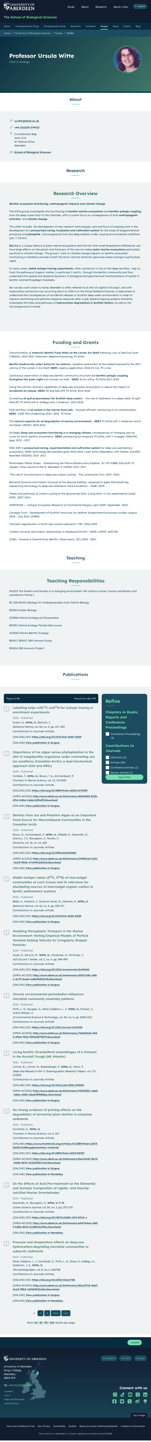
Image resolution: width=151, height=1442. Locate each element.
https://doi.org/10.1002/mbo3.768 (53, 1280)
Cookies (72, 1428)
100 (52, 1323)
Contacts (8, 1393)
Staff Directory (11, 1405)
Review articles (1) (122, 773)
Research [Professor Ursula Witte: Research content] (75, 170)
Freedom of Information (133, 1428)
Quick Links (122, 6)
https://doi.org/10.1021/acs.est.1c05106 (57, 1027)
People (58, 33)
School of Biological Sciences (32, 152)
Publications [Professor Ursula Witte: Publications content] (75, 674)
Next (57, 1313)
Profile (70, 33)
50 (46, 1323)
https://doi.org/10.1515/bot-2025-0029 (56, 737)
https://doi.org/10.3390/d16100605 (54, 853)
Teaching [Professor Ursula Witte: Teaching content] (75, 558)
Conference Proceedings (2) (126, 736)
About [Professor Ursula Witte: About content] (75, 99)
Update (133, 1343)
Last (66, 1313)
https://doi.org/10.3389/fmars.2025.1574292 (59, 790)
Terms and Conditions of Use (21, 1428)
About (86, 6)
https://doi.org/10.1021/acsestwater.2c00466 (60, 969)
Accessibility (59, 1428)
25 (41, 1323)
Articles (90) (118, 762)
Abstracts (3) (118, 757)
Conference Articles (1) (124, 767)
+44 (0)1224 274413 (26, 127)
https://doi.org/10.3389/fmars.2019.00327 (58, 1153)
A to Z (7, 1397)
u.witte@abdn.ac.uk (26, 121)
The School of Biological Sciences (34, 17)
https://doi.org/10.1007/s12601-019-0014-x (59, 1217)
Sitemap (139, 1360)
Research (102, 6)
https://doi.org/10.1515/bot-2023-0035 (56, 916)
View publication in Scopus (43, 743)
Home (7, 33)
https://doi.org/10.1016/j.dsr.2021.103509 (58, 1085)
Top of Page (139, 1417)
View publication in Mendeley (44, 1174)
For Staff (123, 1360)
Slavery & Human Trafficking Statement (98, 1428)
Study (72, 6)
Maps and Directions (14, 1401)
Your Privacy (44, 1428)
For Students (104, 1360)
